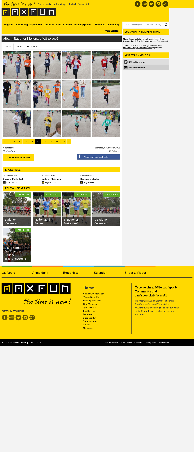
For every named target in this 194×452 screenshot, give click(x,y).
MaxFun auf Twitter (151, 4)
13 (44, 141)
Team (147, 342)
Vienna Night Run (91, 297)
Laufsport (8, 272)
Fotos (8, 46)
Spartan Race (89, 307)
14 (51, 141)
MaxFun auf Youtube (144, 4)
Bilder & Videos (63, 24)
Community (113, 24)
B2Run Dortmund (136, 67)
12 (38, 141)
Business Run (89, 317)
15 (57, 141)
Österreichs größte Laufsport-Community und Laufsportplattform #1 (156, 291)
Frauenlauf (88, 314)
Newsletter (126, 342)
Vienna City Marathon (93, 293)
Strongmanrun (90, 321)
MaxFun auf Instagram (158, 4)
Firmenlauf (88, 328)
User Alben (32, 46)
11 (32, 141)
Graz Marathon (90, 304)
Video (19, 46)
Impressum (164, 342)
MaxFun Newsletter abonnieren (165, 4)
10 (25, 141)
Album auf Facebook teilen (93, 156)
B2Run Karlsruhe (136, 62)
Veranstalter (112, 31)
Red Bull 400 (89, 311)
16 (63, 141)
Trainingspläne (82, 24)
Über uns (100, 24)
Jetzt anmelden (139, 55)
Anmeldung (21, 24)
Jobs (154, 342)
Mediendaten (111, 342)
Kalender (48, 24)
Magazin (8, 24)
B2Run (86, 324)
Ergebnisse (35, 24)
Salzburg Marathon (92, 300)
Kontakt (138, 342)
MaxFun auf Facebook (138, 4)
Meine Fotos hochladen (18, 157)
